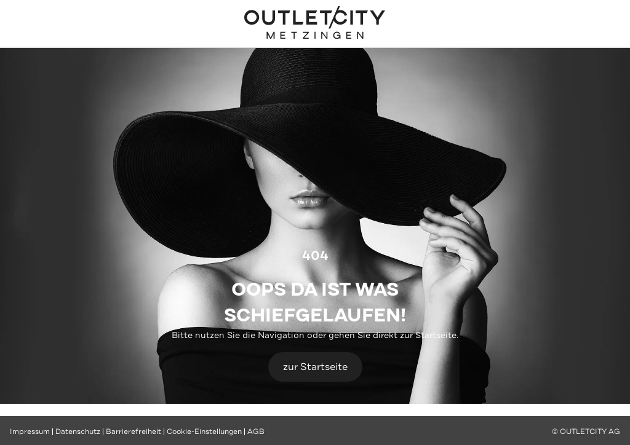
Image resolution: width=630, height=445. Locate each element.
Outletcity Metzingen (315, 24)
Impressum (30, 431)
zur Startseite (315, 366)
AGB (256, 431)
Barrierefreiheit (133, 431)
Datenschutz (77, 431)
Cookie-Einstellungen (204, 431)
